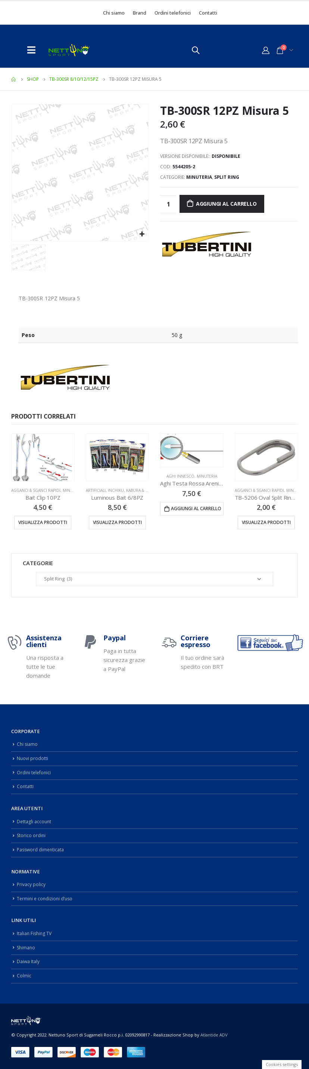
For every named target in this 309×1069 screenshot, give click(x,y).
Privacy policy (31, 884)
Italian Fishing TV (35, 933)
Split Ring (226, 177)
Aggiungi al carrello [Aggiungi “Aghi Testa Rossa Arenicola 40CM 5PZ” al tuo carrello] (196, 508)
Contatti (208, 12)
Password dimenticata (41, 849)
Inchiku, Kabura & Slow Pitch (138, 490)
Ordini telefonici (172, 12)
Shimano (27, 947)
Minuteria (199, 177)
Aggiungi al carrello (226, 203)
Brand (139, 12)
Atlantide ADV (214, 1034)
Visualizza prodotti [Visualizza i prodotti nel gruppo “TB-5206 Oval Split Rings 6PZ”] (266, 522)
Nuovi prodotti (33, 758)
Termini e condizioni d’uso (46, 898)
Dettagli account (34, 821)
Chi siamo (114, 12)
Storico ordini (32, 835)
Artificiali (96, 490)
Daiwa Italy (28, 961)
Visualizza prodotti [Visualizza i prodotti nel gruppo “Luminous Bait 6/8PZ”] (117, 522)
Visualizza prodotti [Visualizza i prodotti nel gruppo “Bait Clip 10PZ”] (42, 522)
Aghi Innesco (180, 476)
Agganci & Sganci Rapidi (35, 490)
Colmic (24, 975)
